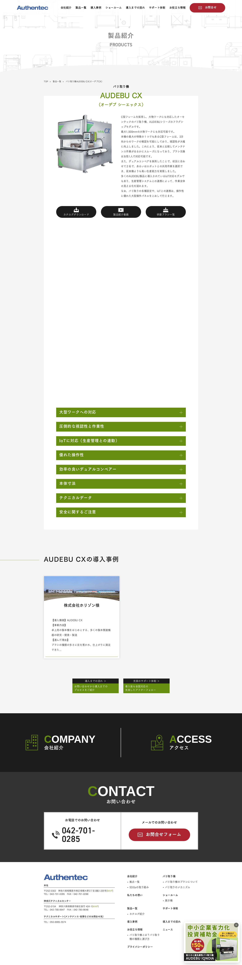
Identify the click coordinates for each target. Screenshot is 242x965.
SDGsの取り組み (139, 887)
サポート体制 (157, 7)
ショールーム (113, 7)
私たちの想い (135, 895)
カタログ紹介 (137, 914)
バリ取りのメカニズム (177, 887)
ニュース (168, 929)
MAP (109, 891)
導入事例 (95, 7)
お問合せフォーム (163, 834)
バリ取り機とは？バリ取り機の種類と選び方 (144, 937)
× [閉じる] (236, 925)
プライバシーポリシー (140, 947)
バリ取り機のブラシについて (181, 882)
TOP (46, 81)
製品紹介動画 (121, 214)
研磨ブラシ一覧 (166, 214)
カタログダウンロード (76, 214)
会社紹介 (66, 7)
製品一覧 (80, 7)
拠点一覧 (134, 882)
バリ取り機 (169, 876)
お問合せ (211, 7)
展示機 (169, 900)
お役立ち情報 (177, 7)
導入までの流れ (135, 7)
